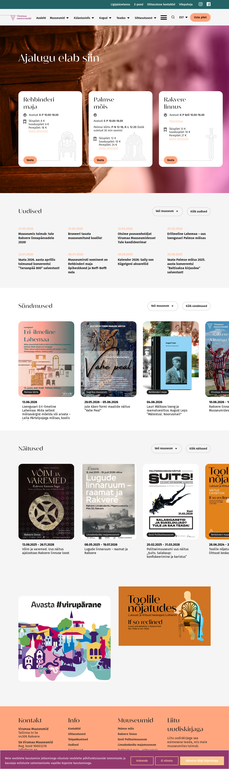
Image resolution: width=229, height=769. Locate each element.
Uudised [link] (73, 745)
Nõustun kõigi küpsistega (202, 760)
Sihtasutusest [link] (77, 734)
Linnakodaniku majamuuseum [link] (137, 745)
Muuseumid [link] (84, 18)
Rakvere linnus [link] (127, 734)
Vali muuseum (167, 211)
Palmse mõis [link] (126, 728)
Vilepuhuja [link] (186, 4)
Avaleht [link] (68, 18)
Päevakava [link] (176, 121)
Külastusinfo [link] (109, 18)
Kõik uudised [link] (198, 211)
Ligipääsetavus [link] (120, 4)
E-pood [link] (138, 4)
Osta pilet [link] (200, 17)
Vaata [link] (30, 160)
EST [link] (181, 17)
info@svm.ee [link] (27, 750)
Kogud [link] (130, 18)
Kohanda (142, 760)
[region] (114, 759)
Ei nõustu (167, 760)
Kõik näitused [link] (198, 448)
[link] (201, 4)
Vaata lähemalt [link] (38, 131)
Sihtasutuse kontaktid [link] (161, 4)
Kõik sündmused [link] (196, 306)
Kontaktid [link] (74, 728)
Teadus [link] (147, 18)
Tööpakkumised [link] (78, 739)
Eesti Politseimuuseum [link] (132, 739)
